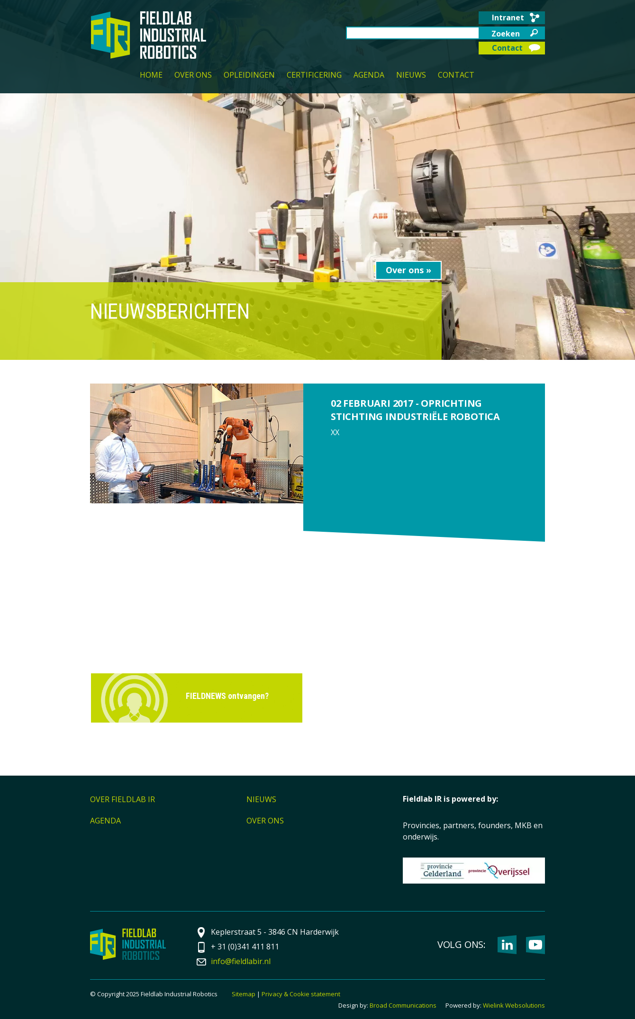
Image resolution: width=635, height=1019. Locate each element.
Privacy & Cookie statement (301, 994)
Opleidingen (249, 75)
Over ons (193, 75)
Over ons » (408, 270)
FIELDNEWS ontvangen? (227, 696)
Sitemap (243, 994)
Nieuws (411, 75)
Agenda (369, 75)
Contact (507, 48)
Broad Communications (403, 1005)
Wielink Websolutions (514, 1005)
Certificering (314, 75)
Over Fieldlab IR (122, 799)
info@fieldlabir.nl (241, 961)
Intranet (508, 17)
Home (151, 75)
